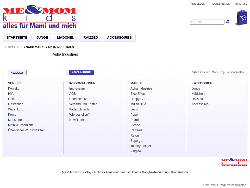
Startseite (17, 37)
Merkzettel (15, 120)
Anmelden (197, 3)
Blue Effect (138, 94)
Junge (42, 37)
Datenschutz (78, 99)
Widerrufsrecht (79, 109)
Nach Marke (35, 47)
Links (11, 99)
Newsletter (17, 72)
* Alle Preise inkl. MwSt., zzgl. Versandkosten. (218, 72)
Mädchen (65, 37)
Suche (196, 22)
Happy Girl (137, 99)
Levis (134, 109)
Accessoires (119, 37)
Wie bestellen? (79, 114)
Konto (12, 114)
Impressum (77, 88)
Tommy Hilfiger (140, 146)
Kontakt (13, 88)
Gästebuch (15, 104)
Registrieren (220, 3)
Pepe (134, 114)
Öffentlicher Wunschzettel (25, 130)
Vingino (135, 151)
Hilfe (11, 94)
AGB (72, 94)
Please (135, 125)
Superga (136, 141)
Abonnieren (81, 72)
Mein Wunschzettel (21, 125)
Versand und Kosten (83, 104)
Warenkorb (15, 109)
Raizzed (90, 37)
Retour (135, 135)
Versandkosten (236, 184)
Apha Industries (61, 47)
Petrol (134, 120)
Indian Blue (138, 104)
